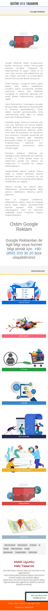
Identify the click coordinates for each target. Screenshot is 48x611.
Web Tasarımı (22, 545)
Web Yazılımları (16, 549)
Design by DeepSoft (24, 607)
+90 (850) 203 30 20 (23, 251)
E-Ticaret (33, 545)
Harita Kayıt (33, 552)
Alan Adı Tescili (10, 545)
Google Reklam (20, 552)
